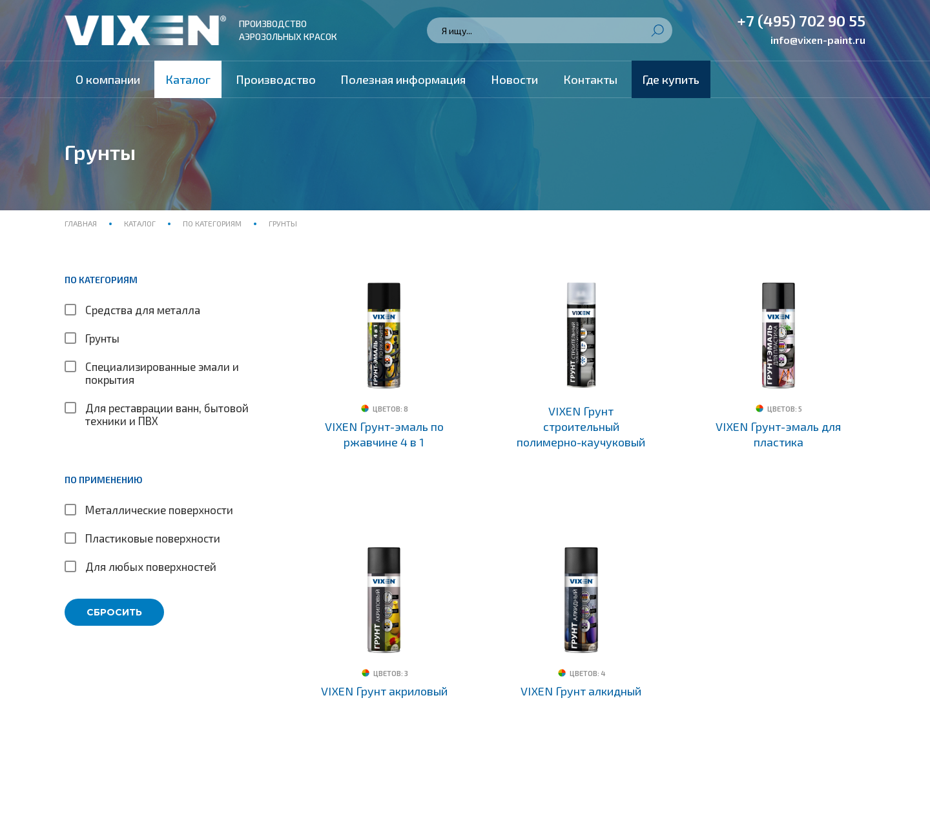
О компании (108, 79)
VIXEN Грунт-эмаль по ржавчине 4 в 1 (384, 434)
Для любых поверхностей (150, 566)
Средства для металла (142, 309)
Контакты (590, 79)
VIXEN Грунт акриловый (384, 663)
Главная (82, 223)
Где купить (671, 79)
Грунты (102, 338)
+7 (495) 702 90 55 (801, 20)
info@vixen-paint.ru (817, 40)
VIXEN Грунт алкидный (581, 663)
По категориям (212, 223)
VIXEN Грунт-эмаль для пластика (778, 434)
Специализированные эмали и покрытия (162, 373)
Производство (276, 79)
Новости (514, 79)
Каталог (188, 79)
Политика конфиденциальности (138, 812)
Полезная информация (403, 79)
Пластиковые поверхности (152, 538)
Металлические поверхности (159, 509)
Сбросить (114, 612)
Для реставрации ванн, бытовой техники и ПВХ (167, 414)
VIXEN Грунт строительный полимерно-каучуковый (581, 426)
